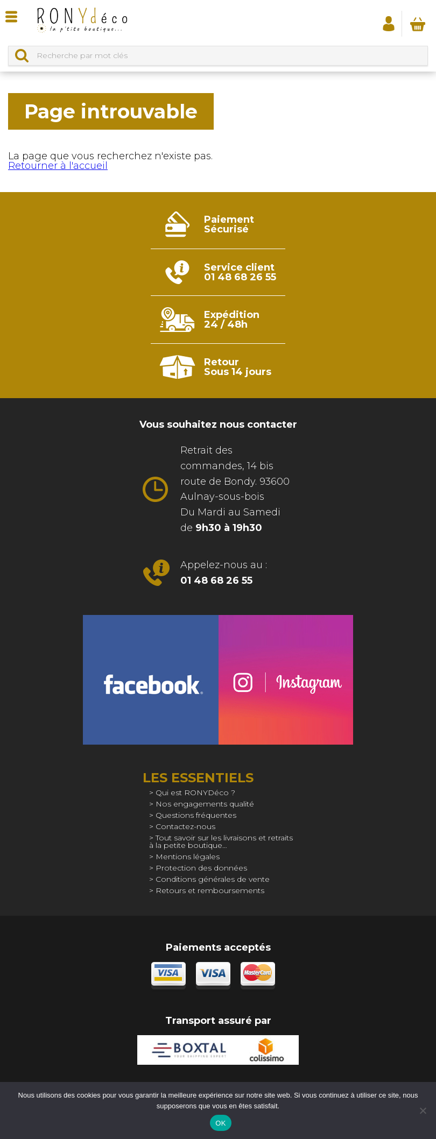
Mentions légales (188, 856)
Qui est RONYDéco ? (195, 792)
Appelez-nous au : (223, 572)
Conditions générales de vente (213, 879)
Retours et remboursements (210, 890)
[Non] (422, 1110)
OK (220, 1123)
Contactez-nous (185, 826)
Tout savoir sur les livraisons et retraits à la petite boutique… (221, 841)
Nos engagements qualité (205, 804)
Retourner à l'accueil (58, 166)
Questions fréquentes (196, 815)
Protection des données (201, 868)
